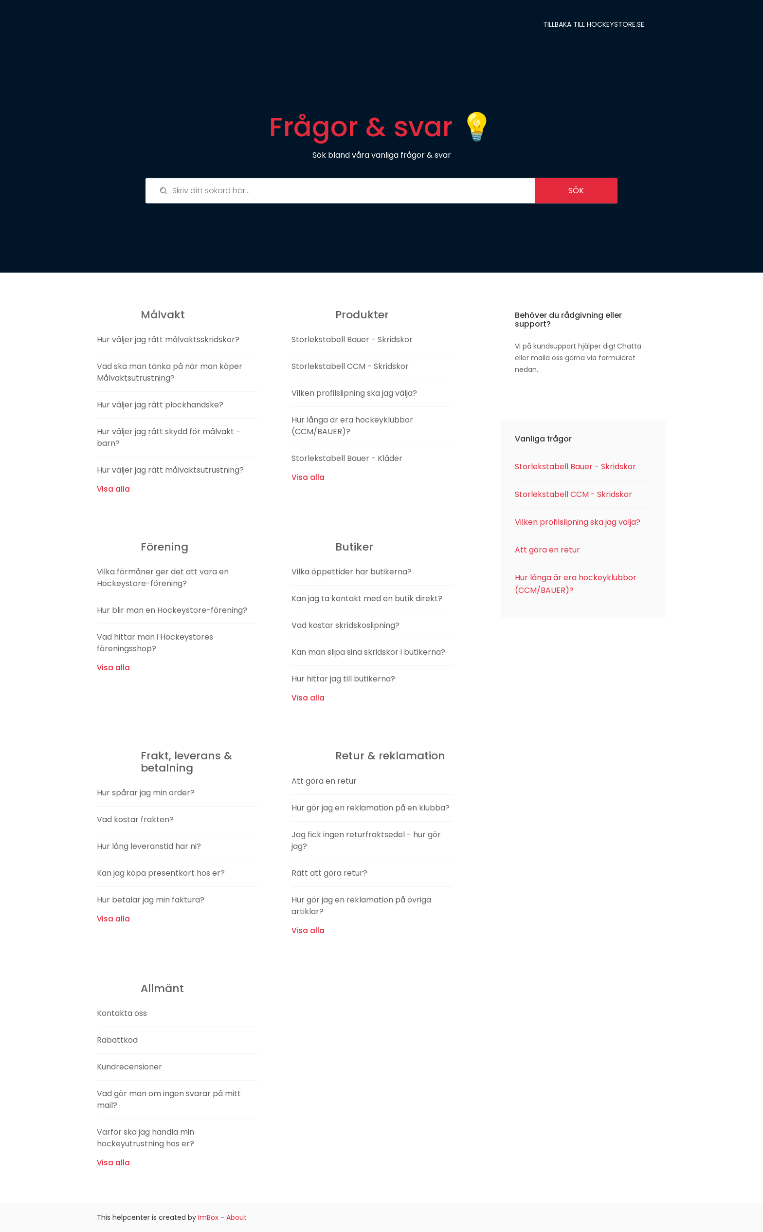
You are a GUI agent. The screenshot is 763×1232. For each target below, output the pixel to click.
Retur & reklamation (390, 755)
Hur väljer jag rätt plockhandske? (160, 404)
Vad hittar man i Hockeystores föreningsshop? (155, 642)
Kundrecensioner (129, 1066)
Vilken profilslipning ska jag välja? (354, 393)
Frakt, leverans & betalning (186, 761)
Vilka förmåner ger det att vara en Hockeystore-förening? (163, 577)
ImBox (208, 1217)
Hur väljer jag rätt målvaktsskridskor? (168, 339)
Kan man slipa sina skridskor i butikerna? (368, 652)
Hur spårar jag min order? (146, 792)
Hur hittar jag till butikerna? (343, 678)
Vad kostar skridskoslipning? (345, 625)
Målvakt (163, 314)
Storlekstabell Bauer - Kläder (346, 458)
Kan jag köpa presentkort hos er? (161, 873)
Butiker (354, 546)
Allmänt (162, 988)
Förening (164, 546)
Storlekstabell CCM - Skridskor (350, 366)
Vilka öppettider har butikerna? (351, 571)
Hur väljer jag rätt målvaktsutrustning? (170, 470)
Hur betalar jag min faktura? (150, 899)
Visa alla (113, 489)
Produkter (362, 314)
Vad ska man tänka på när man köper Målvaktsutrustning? (169, 372)
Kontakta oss (122, 1013)
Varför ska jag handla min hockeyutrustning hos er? (145, 1137)
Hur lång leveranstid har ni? (149, 846)
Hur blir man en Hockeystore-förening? (172, 610)
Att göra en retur (324, 781)
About (236, 1217)
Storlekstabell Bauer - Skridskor (352, 339)
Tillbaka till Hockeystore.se (593, 24)
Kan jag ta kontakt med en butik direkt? (366, 598)
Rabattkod (117, 1040)
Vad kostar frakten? (135, 819)
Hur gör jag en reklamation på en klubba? (370, 807)
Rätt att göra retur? (329, 873)
